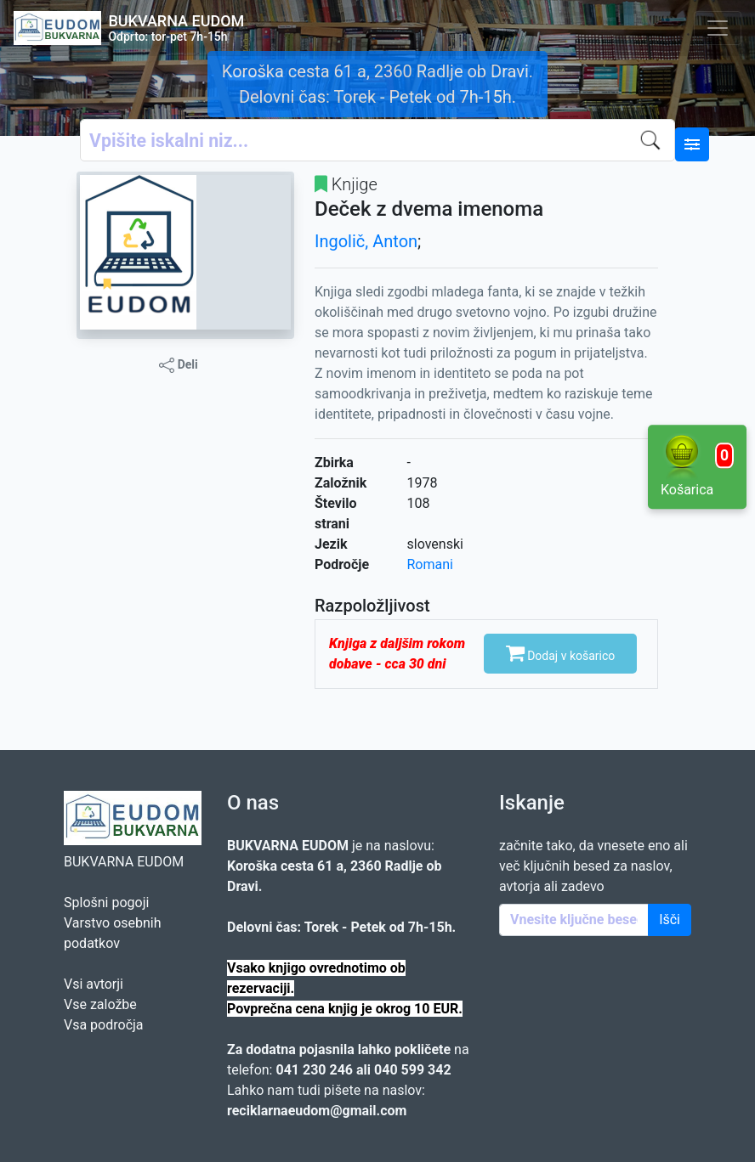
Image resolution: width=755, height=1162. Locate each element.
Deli (178, 365)
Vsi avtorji (93, 984)
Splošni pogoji (106, 902)
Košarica (697, 465)
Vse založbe (100, 1004)
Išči (669, 919)
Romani (430, 564)
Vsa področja (104, 1025)
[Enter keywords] (574, 920)
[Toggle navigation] (717, 28)
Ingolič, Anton (366, 241)
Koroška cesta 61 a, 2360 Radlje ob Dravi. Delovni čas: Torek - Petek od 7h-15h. (377, 84)
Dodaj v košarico (561, 652)
